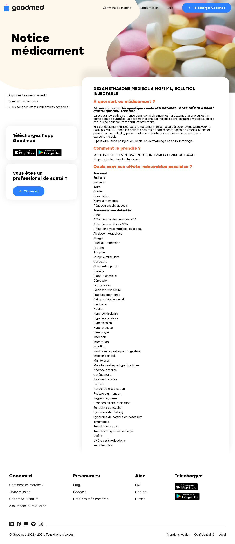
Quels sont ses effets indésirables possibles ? (39, 107)
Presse (140, 499)
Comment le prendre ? (23, 101)
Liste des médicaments (90, 499)
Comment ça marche (117, 8)
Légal (222, 534)
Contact (141, 492)
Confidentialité (204, 534)
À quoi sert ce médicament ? (28, 95)
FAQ (138, 485)
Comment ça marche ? (26, 485)
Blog (170, 8)
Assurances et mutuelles (27, 506)
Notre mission (149, 8)
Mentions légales (178, 534)
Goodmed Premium (23, 499)
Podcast (79, 492)
